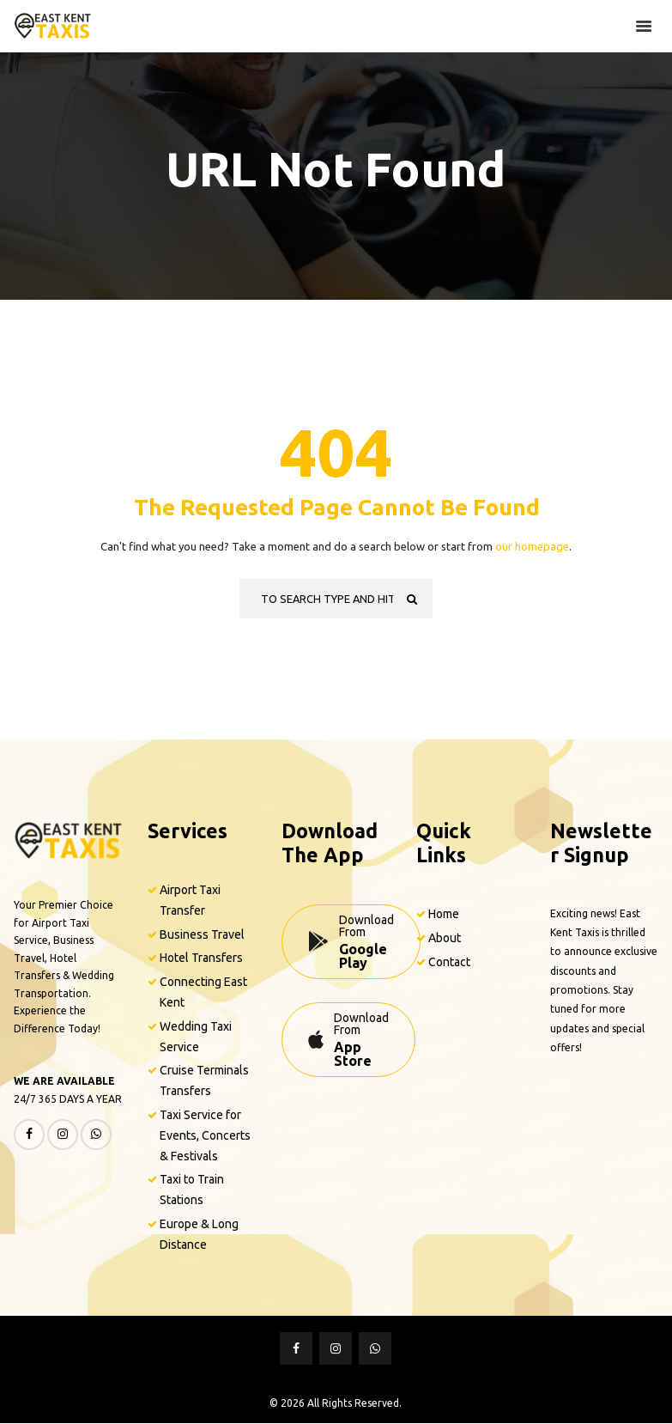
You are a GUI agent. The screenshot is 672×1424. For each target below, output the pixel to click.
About (444, 938)
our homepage (532, 546)
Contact (449, 962)
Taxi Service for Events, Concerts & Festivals (205, 1135)
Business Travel (202, 934)
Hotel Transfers (201, 958)
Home (443, 914)
